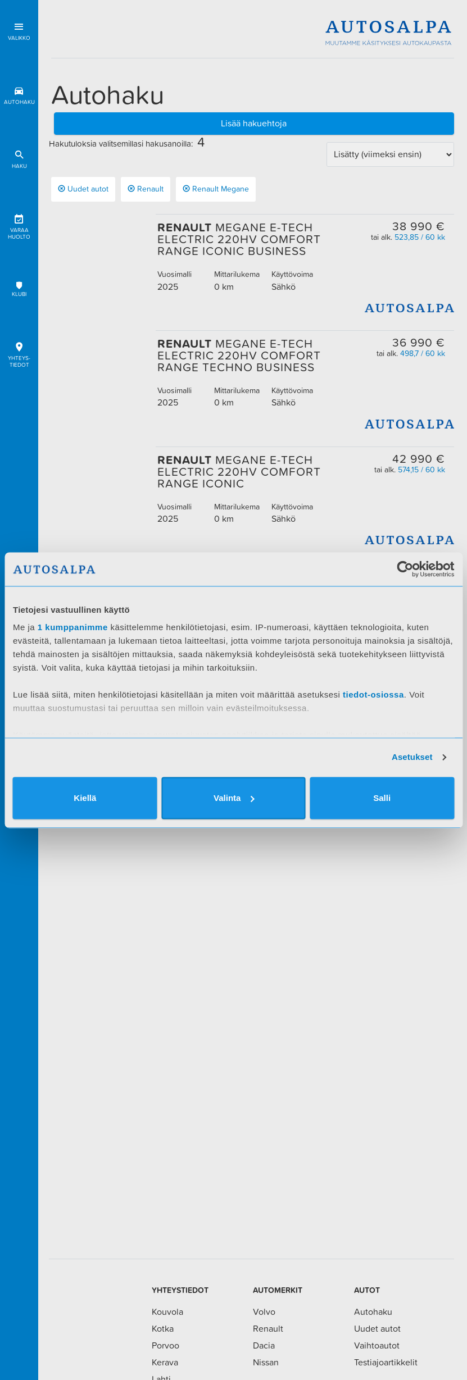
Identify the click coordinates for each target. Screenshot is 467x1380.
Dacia (264, 1345)
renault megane (216, 188)
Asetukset (412, 757)
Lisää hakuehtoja (254, 123)
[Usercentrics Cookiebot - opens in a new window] (405, 569)
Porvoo (165, 1345)
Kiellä (85, 798)
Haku (19, 157)
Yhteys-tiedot (19, 353)
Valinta (234, 798)
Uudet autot (83, 188)
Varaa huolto (19, 225)
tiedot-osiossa (373, 694)
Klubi (19, 289)
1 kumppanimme (73, 627)
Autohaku (19, 93)
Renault (146, 188)
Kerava (165, 1362)
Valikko (19, 29)
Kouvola (167, 1311)
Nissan (266, 1362)
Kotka (163, 1328)
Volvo (264, 1311)
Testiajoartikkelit (386, 1362)
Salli (382, 798)
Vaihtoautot (377, 1345)
